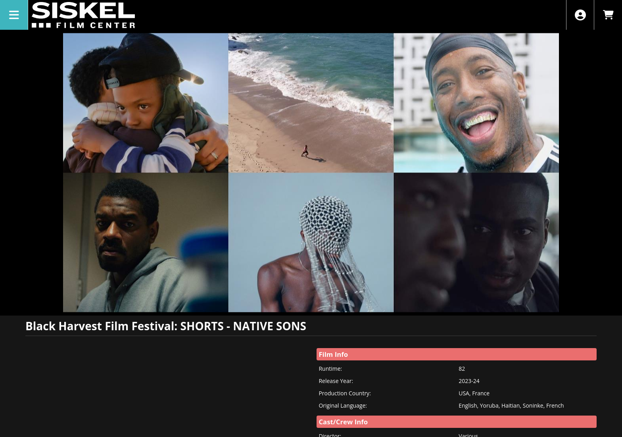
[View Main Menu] (14, 15)
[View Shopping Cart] (608, 15)
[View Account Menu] (580, 15)
